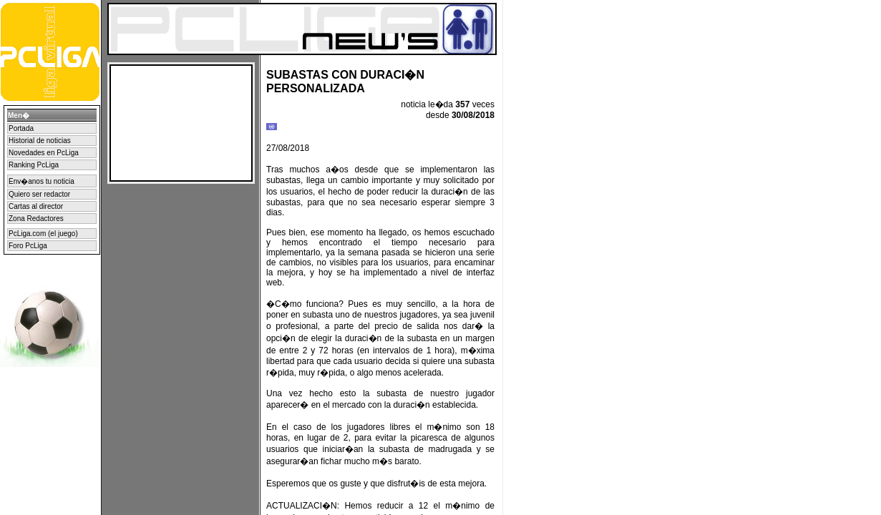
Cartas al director (36, 206)
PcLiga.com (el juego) (43, 233)
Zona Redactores (36, 218)
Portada (21, 128)
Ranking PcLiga (34, 165)
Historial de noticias (40, 140)
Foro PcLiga (28, 246)
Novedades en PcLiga (44, 153)
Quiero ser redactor (39, 194)
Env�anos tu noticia (41, 181)
